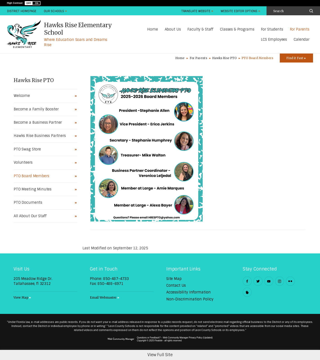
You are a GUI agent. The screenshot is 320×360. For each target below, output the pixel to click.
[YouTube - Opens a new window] (268, 281)
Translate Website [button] (195, 11)
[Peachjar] (247, 292)
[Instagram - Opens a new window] (279, 281)
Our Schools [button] (54, 11)
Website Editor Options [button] (239, 11)
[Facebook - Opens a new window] (247, 281)
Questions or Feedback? (149, 337)
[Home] (152, 30)
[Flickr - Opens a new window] (290, 281)
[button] (32, 3)
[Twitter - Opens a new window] (257, 281)
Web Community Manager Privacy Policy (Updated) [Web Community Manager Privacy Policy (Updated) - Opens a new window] (188, 337)
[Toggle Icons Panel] (296, 58)
